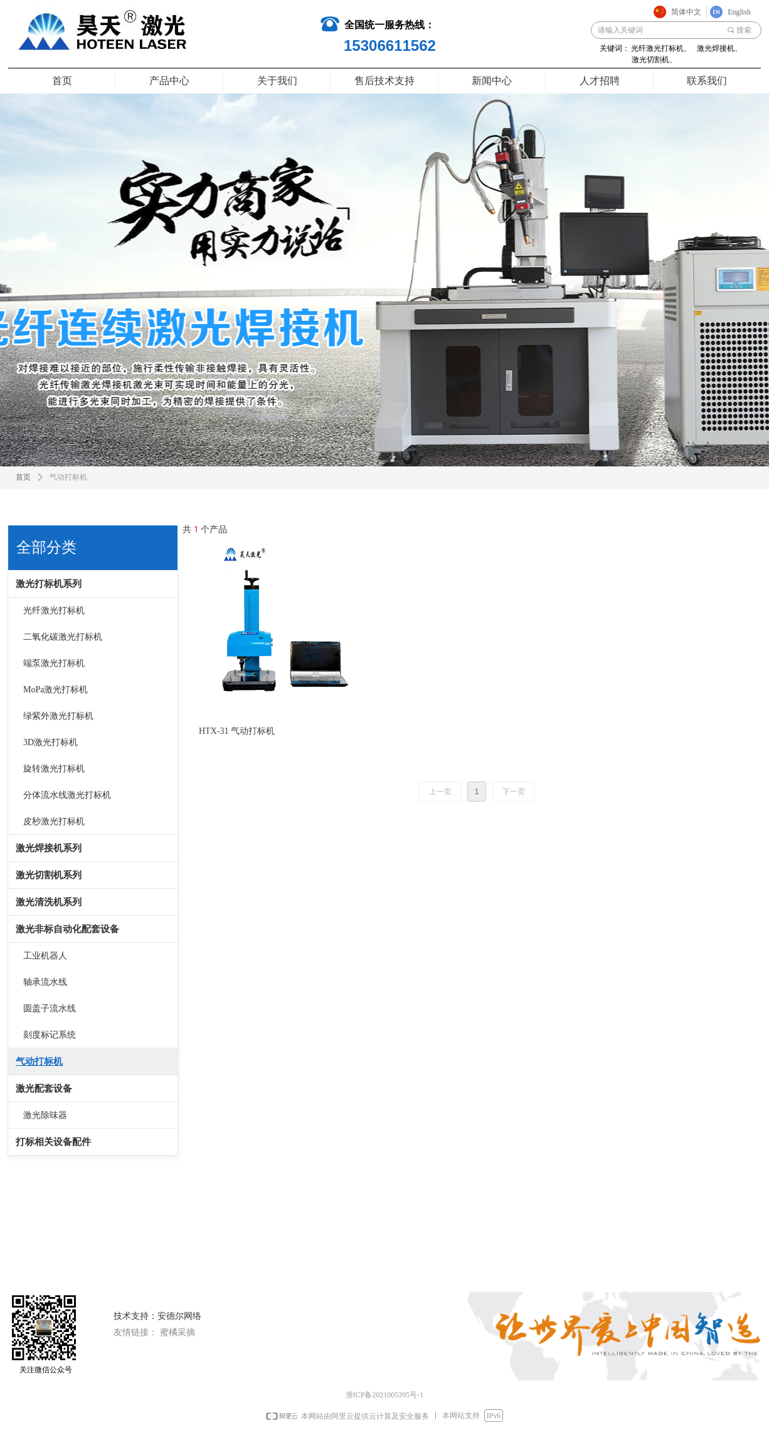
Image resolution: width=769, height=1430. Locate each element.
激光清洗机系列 (49, 902)
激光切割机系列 (49, 875)
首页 (23, 477)
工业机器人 (45, 955)
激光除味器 (45, 1115)
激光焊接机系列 (49, 848)
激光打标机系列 (49, 584)
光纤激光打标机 (54, 610)
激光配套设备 (44, 1088)
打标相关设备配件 (53, 1142)
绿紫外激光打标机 (58, 716)
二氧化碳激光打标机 (62, 637)
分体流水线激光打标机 (67, 795)
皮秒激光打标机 (54, 821)
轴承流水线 (45, 982)
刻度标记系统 (49, 1035)
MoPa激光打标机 (55, 689)
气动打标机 (39, 1061)
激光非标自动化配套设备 (67, 929)
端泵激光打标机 (54, 663)
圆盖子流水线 (49, 1008)
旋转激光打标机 (54, 768)
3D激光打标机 (50, 742)
